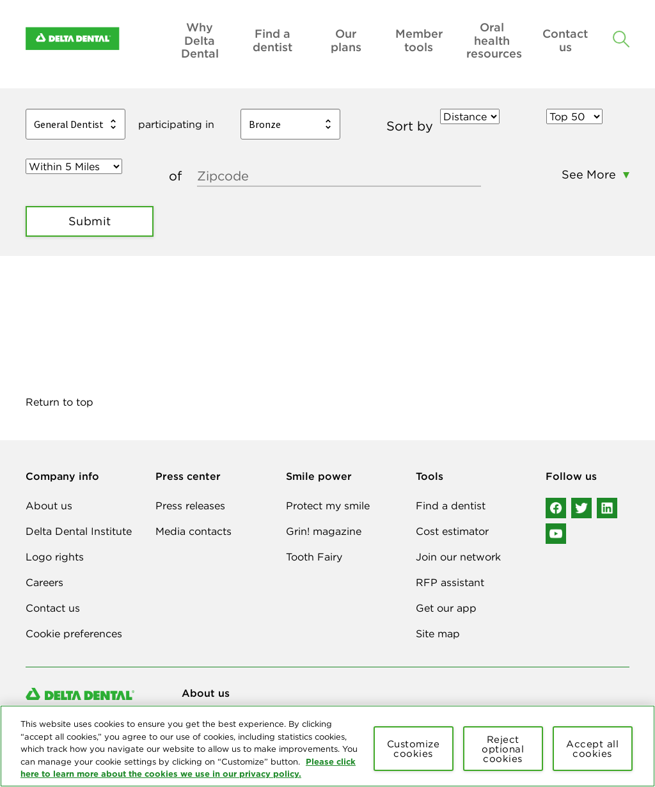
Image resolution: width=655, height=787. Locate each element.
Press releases (190, 505)
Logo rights (55, 556)
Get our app (446, 607)
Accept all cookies (592, 748)
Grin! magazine (323, 531)
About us (49, 505)
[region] (327, 746)
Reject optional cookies (503, 749)
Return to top (59, 401)
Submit (89, 221)
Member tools (419, 41)
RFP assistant (450, 582)
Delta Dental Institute (79, 531)
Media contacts (193, 531)
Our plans (346, 41)
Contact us (565, 41)
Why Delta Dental (200, 41)
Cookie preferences (74, 633)
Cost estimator (452, 531)
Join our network (458, 556)
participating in (176, 124)
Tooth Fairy (314, 556)
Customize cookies (413, 748)
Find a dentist (272, 41)
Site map (438, 633)
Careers (44, 582)
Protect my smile (328, 505)
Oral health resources (491, 41)
